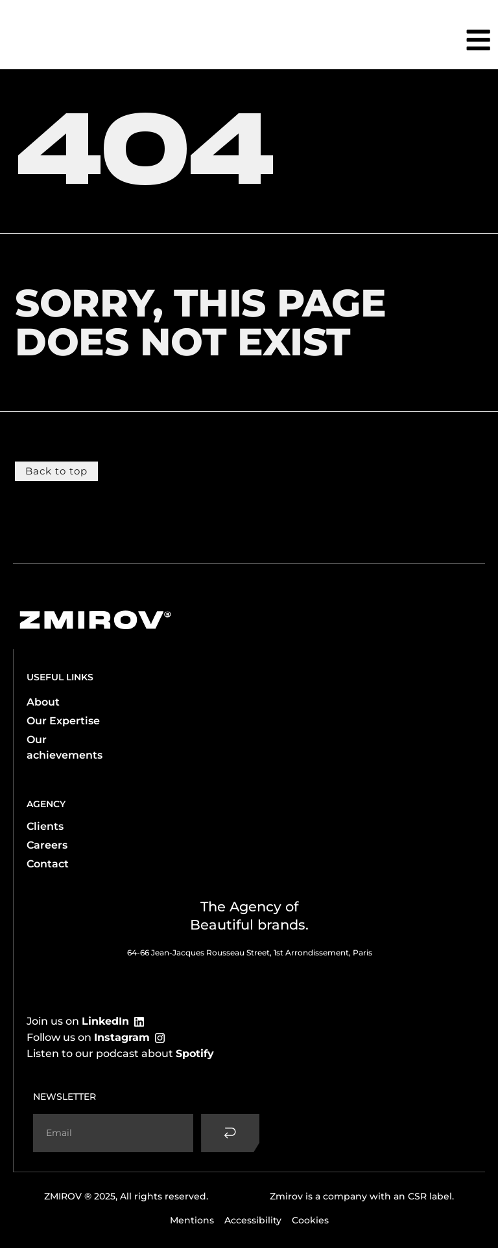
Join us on (78, 1020)
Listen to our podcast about (120, 1053)
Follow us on (88, 1037)
